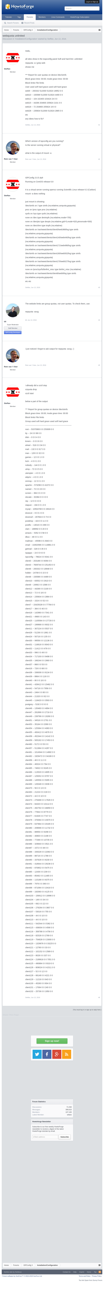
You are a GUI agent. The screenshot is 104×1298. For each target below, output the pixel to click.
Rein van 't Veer (11, 159)
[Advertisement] (52, 1171)
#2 (99, 159)
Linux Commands (57, 17)
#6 (99, 997)
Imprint (81, 1272)
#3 (99, 287)
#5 (99, 365)
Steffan (27, 125)
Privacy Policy (96, 1276)
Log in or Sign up (92, 2)
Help (75, 1272)
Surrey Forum (97, 1280)
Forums (30, 17)
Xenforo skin (8, 1272)
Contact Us (66, 1272)
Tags (19, 17)
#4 (99, 320)
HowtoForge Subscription (79, 17)
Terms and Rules (85, 1276)
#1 (99, 125)
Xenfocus (18, 1272)
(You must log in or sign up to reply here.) (87, 1010)
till (5, 321)
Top (95, 1272)
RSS (100, 1272)
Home (89, 1272)
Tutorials (8, 17)
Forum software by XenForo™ (22, 1276)
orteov (69, 1115)
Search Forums (13, 23)
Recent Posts (29, 23)
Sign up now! (52, 1041)
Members (42, 17)
